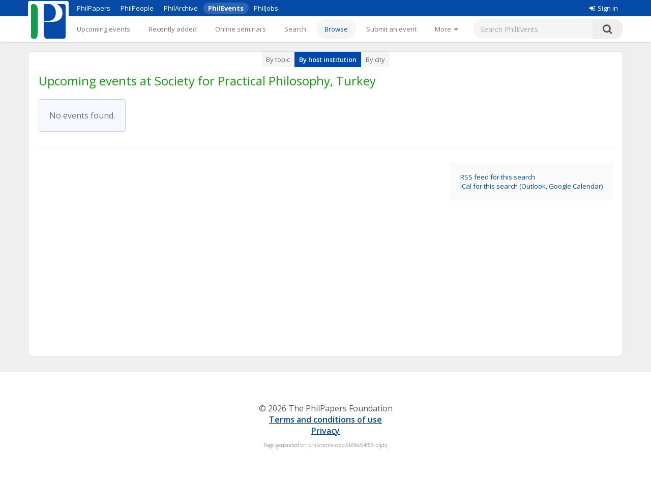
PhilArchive (181, 8)
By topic (278, 59)
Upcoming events (103, 29)
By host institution (328, 59)
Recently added (173, 29)
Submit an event (391, 29)
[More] (446, 29)
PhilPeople (137, 8)
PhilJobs (266, 8)
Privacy (325, 430)
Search (295, 29)
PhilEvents (226, 8)
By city (375, 59)
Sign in (603, 8)
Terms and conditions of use (325, 419)
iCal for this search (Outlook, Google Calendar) (531, 186)
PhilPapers (93, 8)
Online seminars (240, 29)
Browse (336, 29)
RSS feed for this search (497, 177)
